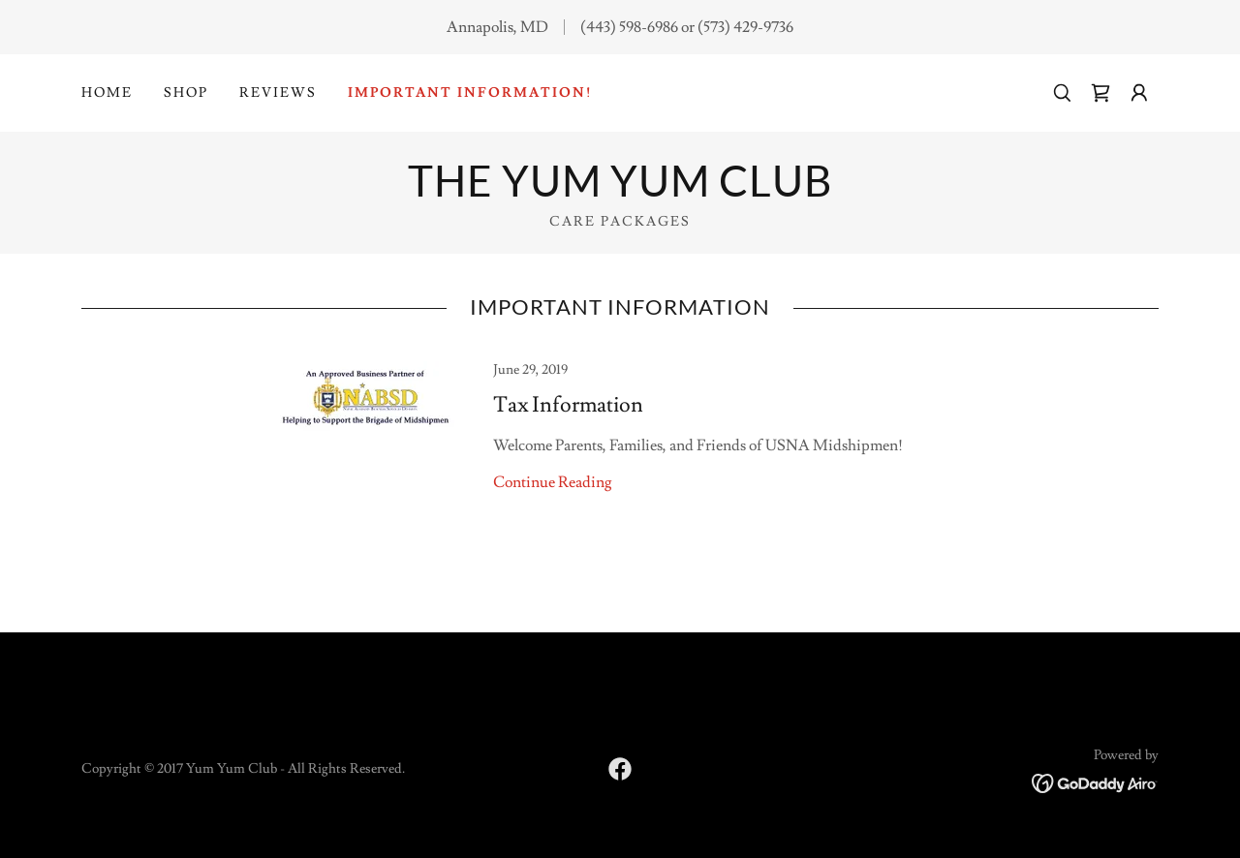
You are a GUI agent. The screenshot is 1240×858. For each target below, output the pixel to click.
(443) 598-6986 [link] (629, 27)
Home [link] (107, 93)
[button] (1139, 93)
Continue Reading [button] (552, 482)
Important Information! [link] (470, 93)
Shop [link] (186, 93)
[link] (1100, 93)
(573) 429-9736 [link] (745, 27)
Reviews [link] (278, 93)
